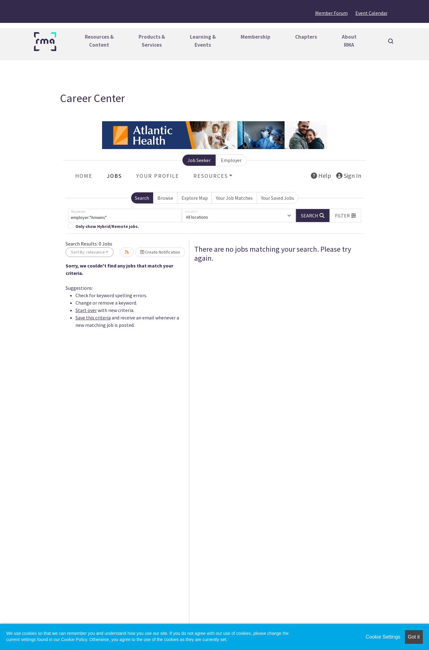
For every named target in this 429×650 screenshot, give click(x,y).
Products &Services (152, 40)
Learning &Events (203, 40)
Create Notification (160, 252)
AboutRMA (349, 40)
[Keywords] (125, 215)
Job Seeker (199, 160)
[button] (345, 215)
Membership (255, 36)
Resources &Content (99, 40)
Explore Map (195, 198)
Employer (231, 160)
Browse (165, 198)
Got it (414, 636)
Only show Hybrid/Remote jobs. (107, 226)
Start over (86, 310)
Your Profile (157, 175)
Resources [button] (210, 175)
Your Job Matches (234, 198)
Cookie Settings (383, 636)
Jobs (114, 175)
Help (321, 175)
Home (83, 175)
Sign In (348, 175)
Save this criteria (93, 317)
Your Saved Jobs (277, 198)
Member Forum (331, 13)
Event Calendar (371, 13)
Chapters (306, 36)
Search (142, 198)
